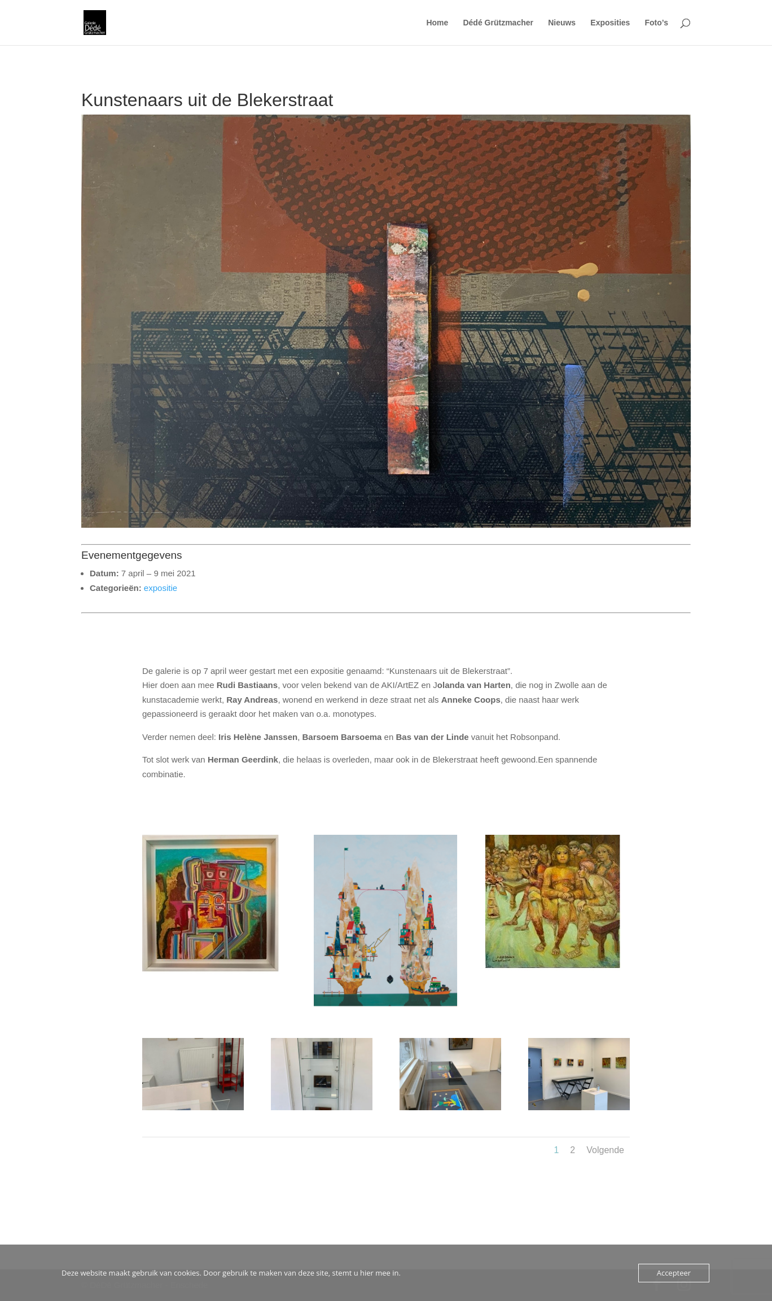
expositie (160, 588)
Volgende (605, 1150)
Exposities (610, 23)
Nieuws (562, 23)
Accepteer (674, 1273)
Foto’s (656, 23)
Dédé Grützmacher (498, 23)
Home (437, 23)
